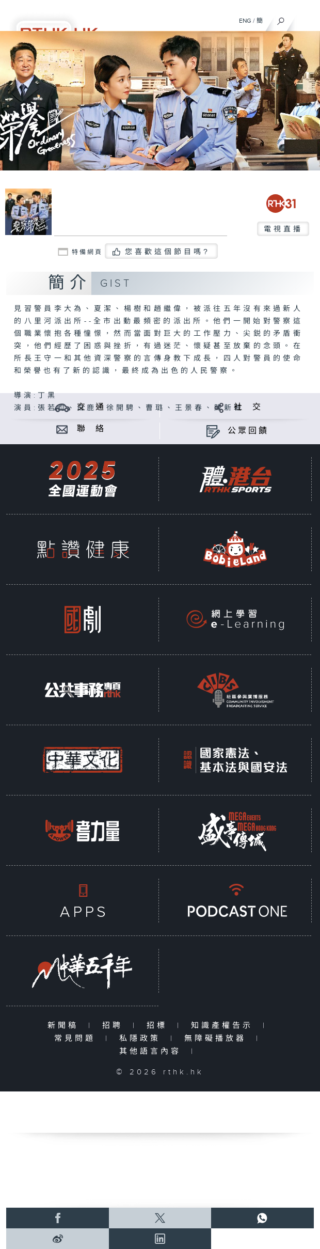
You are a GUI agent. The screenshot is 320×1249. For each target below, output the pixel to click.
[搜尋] (281, 19)
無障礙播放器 (217, 1038)
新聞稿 (65, 1025)
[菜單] (305, 19)
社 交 (248, 407)
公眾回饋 (248, 431)
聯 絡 (91, 429)
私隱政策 (142, 1038)
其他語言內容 (152, 1051)
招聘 (114, 1025)
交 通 (91, 407)
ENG (245, 20)
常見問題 (77, 1038)
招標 (159, 1025)
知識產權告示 (224, 1025)
